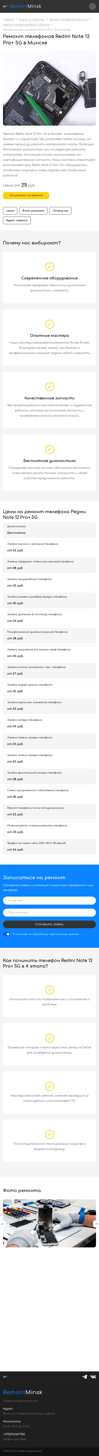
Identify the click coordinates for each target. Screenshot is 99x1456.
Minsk (13, 1392)
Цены (10, 210)
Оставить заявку (49, 924)
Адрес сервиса (17, 220)
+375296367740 (92, 6)
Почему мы (60, 210)
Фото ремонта (33, 210)
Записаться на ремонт (26, 195)
